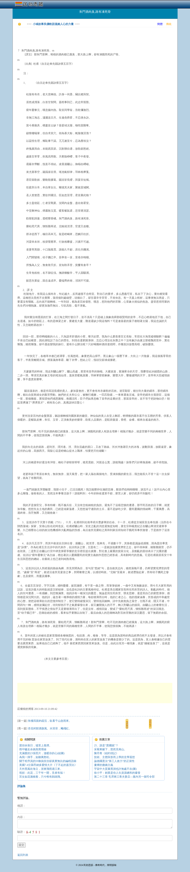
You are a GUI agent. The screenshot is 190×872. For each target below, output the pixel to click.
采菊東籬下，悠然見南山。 (110, 749)
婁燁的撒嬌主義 (103, 764)
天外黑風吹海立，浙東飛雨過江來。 (41, 768)
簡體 (160, 24)
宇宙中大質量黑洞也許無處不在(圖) (115, 768)
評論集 (21, 786)
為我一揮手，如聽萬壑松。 (35, 757)
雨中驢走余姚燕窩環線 (32, 749)
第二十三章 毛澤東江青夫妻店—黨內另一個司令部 (124, 776)
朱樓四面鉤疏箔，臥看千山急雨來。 (49, 720)
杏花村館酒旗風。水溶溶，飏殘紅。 (49, 728)
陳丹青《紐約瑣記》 (106, 753)
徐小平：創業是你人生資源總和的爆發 (117, 772)
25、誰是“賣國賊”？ (106, 745)
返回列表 (22, 854)
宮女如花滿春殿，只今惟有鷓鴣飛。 (41, 776)
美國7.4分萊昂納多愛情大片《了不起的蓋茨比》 (48, 764)
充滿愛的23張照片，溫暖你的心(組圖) (42, 753)
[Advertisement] (79, 37)
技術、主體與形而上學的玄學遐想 (114, 757)
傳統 (168, 24)
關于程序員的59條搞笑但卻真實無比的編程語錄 (47, 761)
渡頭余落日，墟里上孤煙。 (35, 745)
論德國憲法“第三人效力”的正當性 (114, 761)
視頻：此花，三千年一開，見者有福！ (42, 772)
